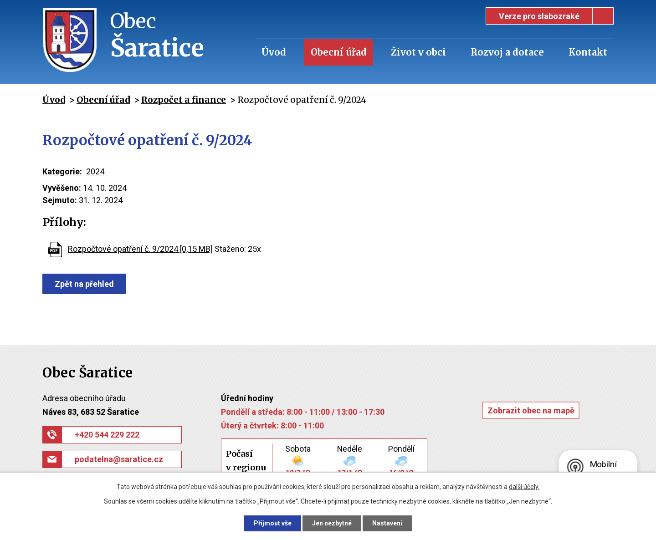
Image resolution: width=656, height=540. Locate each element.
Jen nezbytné (332, 523)
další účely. (524, 486)
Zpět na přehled (84, 284)
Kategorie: (62, 171)
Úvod (273, 52)
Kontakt (588, 52)
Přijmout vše (273, 523)
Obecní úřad (339, 52)
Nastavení (387, 523)
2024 (95, 171)
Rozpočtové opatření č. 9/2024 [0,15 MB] (140, 249)
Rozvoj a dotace (507, 52)
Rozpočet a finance (183, 99)
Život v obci (418, 52)
